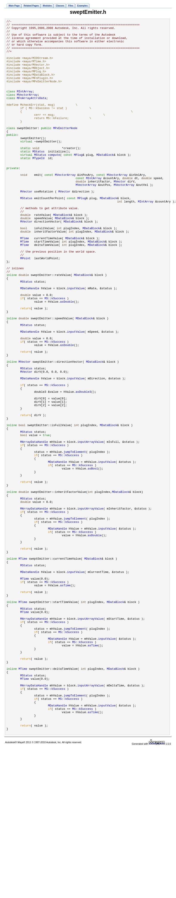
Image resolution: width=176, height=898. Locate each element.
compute (54, 182)
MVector (120, 214)
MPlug (78, 182)
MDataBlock (105, 182)
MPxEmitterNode (65, 150)
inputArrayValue (90, 526)
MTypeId (38, 186)
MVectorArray (27, 110)
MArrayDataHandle (34, 526)
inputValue (75, 342)
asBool (93, 558)
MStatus (38, 178)
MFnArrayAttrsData (31, 114)
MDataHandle (29, 342)
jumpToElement (74, 538)
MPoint (25, 306)
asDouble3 (83, 466)
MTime (24, 282)
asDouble (67, 358)
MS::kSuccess (54, 354)
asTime (65, 699)
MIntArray (24, 106)
